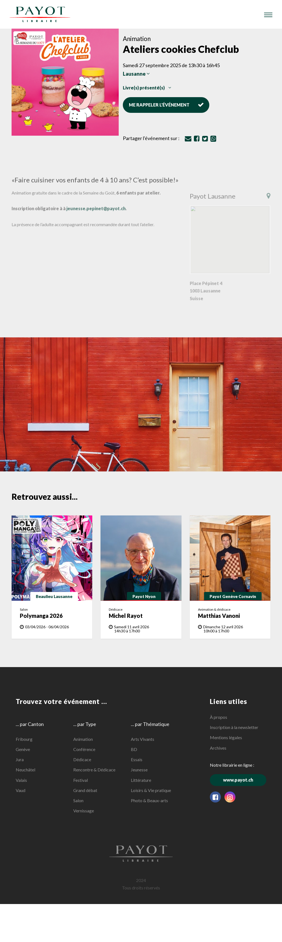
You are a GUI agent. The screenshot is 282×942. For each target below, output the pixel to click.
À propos (218, 717)
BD (134, 749)
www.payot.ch (244, 779)
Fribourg (24, 739)
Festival (80, 779)
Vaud (20, 790)
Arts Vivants (142, 739)
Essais (136, 759)
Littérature (141, 779)
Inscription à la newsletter (234, 727)
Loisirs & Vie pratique (151, 790)
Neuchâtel (25, 769)
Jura (20, 759)
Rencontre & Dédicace (94, 769)
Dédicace (82, 759)
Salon (78, 800)
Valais (21, 779)
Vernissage (83, 810)
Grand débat (85, 790)
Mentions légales (226, 737)
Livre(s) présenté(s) (147, 87)
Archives (218, 747)
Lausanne (136, 74)
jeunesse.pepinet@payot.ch (96, 214)
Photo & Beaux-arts (149, 800)
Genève (23, 749)
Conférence (84, 749)
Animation (83, 739)
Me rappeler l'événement (166, 105)
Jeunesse (139, 769)
